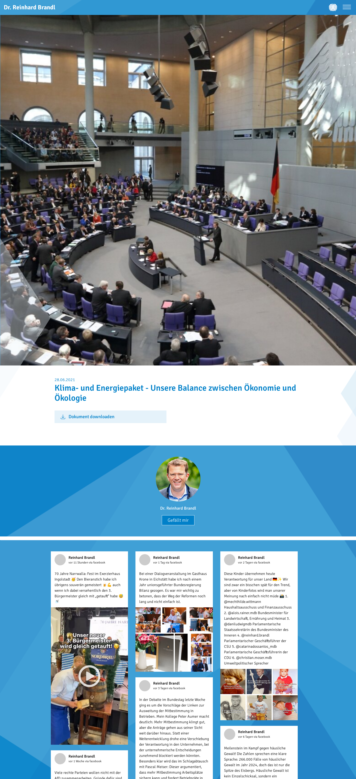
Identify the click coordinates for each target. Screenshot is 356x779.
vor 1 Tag (159, 562)
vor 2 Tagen (246, 562)
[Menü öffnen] (347, 7)
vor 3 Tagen (161, 688)
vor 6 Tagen (246, 737)
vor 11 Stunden (79, 562)
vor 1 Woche (77, 761)
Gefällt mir (178, 520)
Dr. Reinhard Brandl (178, 508)
